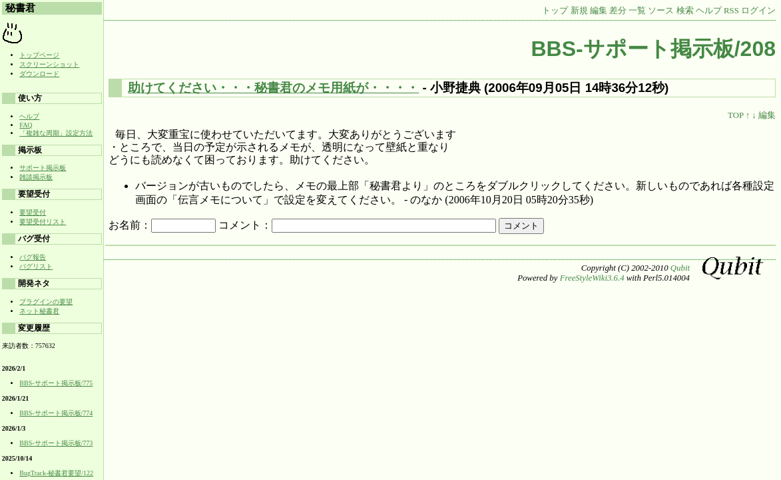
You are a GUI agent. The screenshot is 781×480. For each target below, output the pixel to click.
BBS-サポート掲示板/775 (56, 383)
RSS (731, 10)
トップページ (39, 55)
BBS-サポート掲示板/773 (56, 443)
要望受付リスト (42, 221)
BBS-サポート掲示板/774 (56, 413)
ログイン (758, 10)
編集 (598, 10)
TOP (735, 115)
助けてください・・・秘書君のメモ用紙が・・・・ (273, 88)
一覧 (637, 10)
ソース (661, 10)
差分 (618, 10)
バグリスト (36, 266)
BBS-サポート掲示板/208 (653, 49)
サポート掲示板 (42, 167)
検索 (685, 10)
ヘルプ (709, 10)
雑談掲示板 (36, 177)
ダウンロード (39, 73)
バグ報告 (32, 257)
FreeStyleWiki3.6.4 (592, 278)
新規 (579, 10)
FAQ (25, 125)
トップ (555, 10)
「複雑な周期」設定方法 (56, 133)
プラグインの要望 (46, 301)
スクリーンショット (49, 64)
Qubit (680, 268)
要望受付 (32, 212)
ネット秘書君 (39, 311)
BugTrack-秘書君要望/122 (56, 473)
